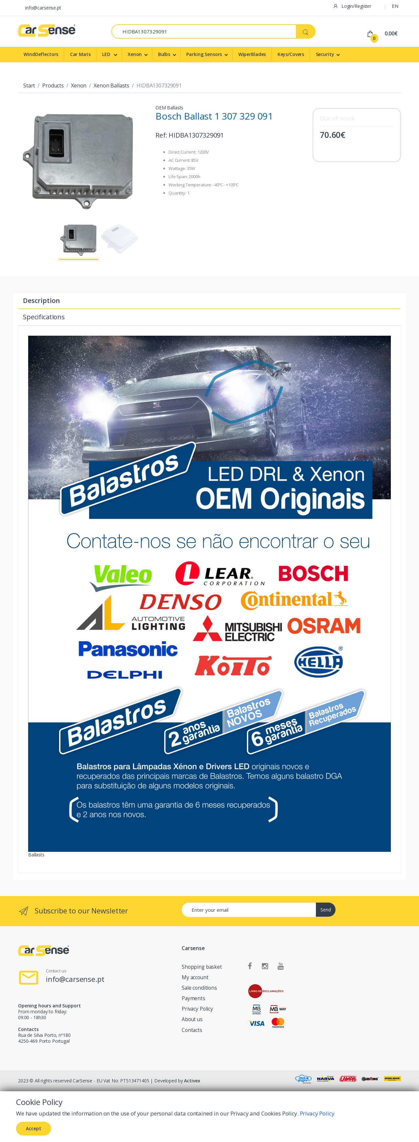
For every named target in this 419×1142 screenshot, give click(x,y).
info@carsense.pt (43, 8)
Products (53, 85)
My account (195, 977)
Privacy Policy (197, 1008)
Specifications (44, 316)
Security (325, 54)
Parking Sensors (204, 54)
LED (106, 54)
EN (395, 6)
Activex (192, 1080)
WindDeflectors (41, 54)
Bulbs (164, 54)
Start (29, 85)
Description (41, 300)
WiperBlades (252, 54)
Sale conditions (199, 987)
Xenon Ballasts (111, 85)
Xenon (135, 54)
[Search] (203, 31)
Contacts (192, 1030)
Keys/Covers (291, 54)
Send (325, 910)
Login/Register (352, 6)
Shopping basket (202, 967)
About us (192, 1019)
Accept (33, 1128)
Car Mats (80, 54)
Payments (193, 998)
